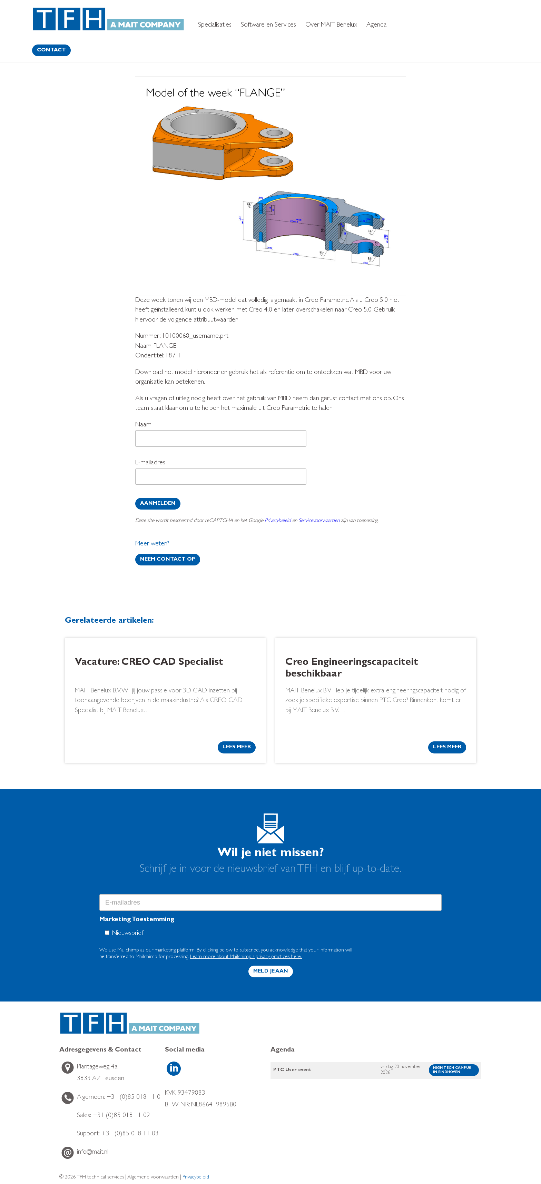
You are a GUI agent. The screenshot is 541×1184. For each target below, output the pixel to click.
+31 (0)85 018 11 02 (113, 1116)
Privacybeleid (278, 521)
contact (51, 50)
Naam (220, 436)
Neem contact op (167, 559)
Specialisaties (215, 25)
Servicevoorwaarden (319, 521)
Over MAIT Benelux (331, 25)
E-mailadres (220, 474)
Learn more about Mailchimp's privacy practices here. (246, 957)
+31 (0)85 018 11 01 (120, 1097)
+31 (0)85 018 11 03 (118, 1134)
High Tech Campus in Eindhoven (452, 1070)
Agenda (376, 25)
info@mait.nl (92, 1152)
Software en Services (268, 25)
